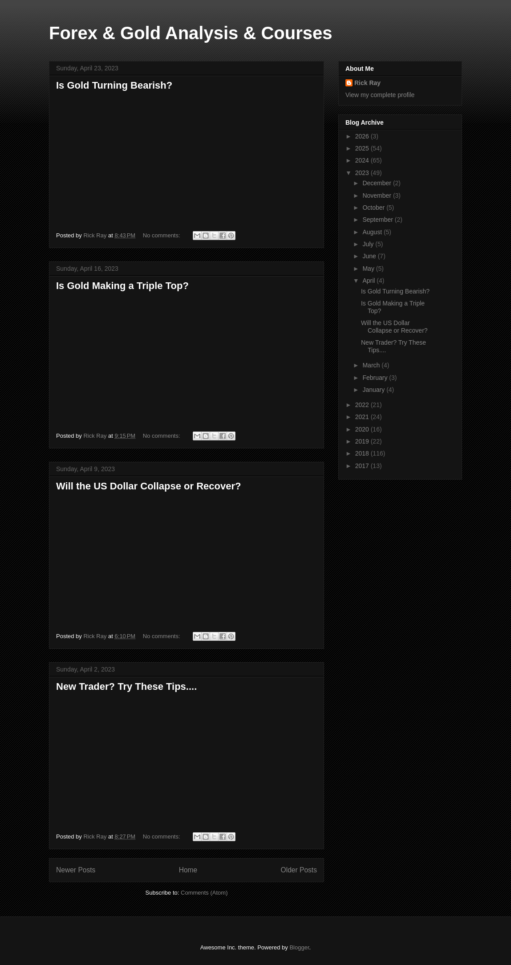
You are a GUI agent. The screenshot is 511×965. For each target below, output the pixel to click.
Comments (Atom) (204, 892)
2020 (363, 429)
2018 (363, 453)
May (369, 268)
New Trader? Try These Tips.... (126, 686)
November (377, 195)
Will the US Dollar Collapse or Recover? (148, 486)
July (368, 244)
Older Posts (299, 870)
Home (188, 870)
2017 (363, 465)
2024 (363, 160)
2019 (363, 441)
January (374, 389)
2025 (363, 148)
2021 (363, 416)
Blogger (299, 947)
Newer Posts (75, 870)
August (372, 232)
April (369, 280)
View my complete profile (379, 94)
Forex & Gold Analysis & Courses (190, 33)
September (378, 219)
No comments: (162, 235)
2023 (363, 172)
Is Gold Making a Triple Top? (122, 285)
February (375, 377)
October (374, 207)
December (377, 183)
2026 (363, 136)
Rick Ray (367, 82)
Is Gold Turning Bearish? (114, 85)
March (371, 365)
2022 (363, 404)
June (369, 256)
